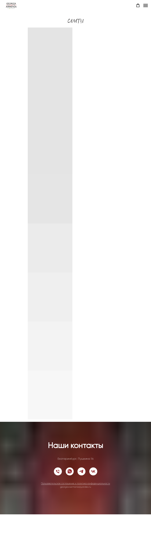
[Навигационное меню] (145, 5)
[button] (138, 5)
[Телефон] (58, 471)
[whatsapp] (70, 471)
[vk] (93, 471)
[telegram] (81, 471)
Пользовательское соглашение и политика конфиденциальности (75, 483)
